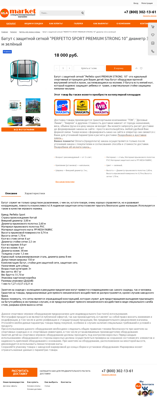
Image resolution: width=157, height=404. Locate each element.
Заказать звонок (149, 16)
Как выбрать (51, 382)
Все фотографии (24, 129)
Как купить (32, 382)
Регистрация (147, 3)
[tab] (11, 193)
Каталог (13, 32)
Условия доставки (34, 389)
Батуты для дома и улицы (29, 32)
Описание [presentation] (11, 193)
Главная (4, 32)
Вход (136, 3)
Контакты (66, 382)
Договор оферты (10, 386)
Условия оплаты (33, 386)
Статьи (47, 386)
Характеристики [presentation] (35, 193)
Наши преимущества (13, 382)
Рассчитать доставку (20, 372)
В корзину (118, 68)
